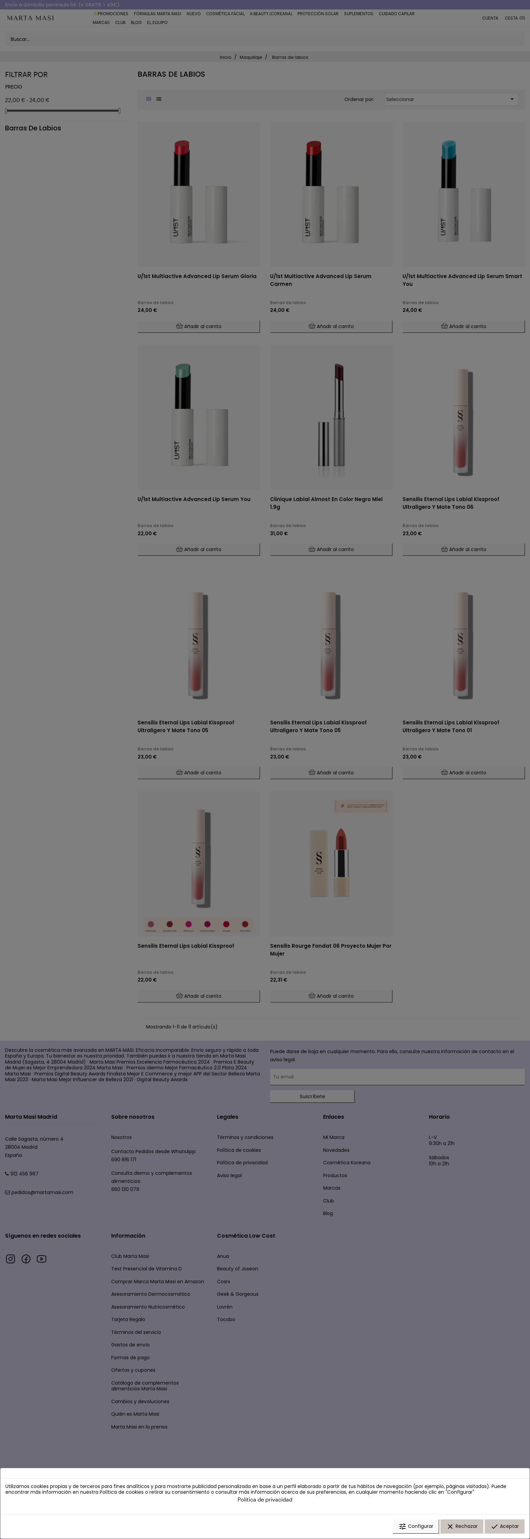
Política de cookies (122, 1492)
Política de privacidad (265, 1499)
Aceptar (504, 1526)
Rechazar (462, 1526)
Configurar (416, 1526)
